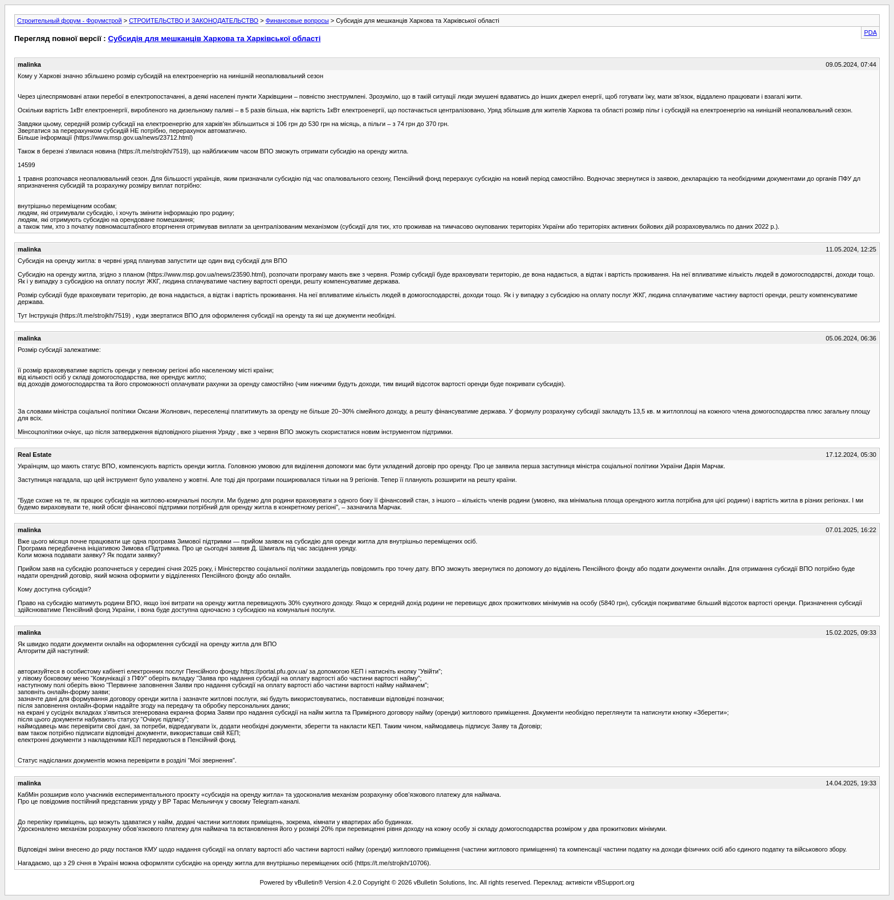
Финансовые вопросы (297, 20)
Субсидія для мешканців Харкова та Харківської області (214, 38)
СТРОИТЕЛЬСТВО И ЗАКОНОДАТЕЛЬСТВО (193, 20)
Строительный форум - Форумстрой (69, 20)
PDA (870, 32)
